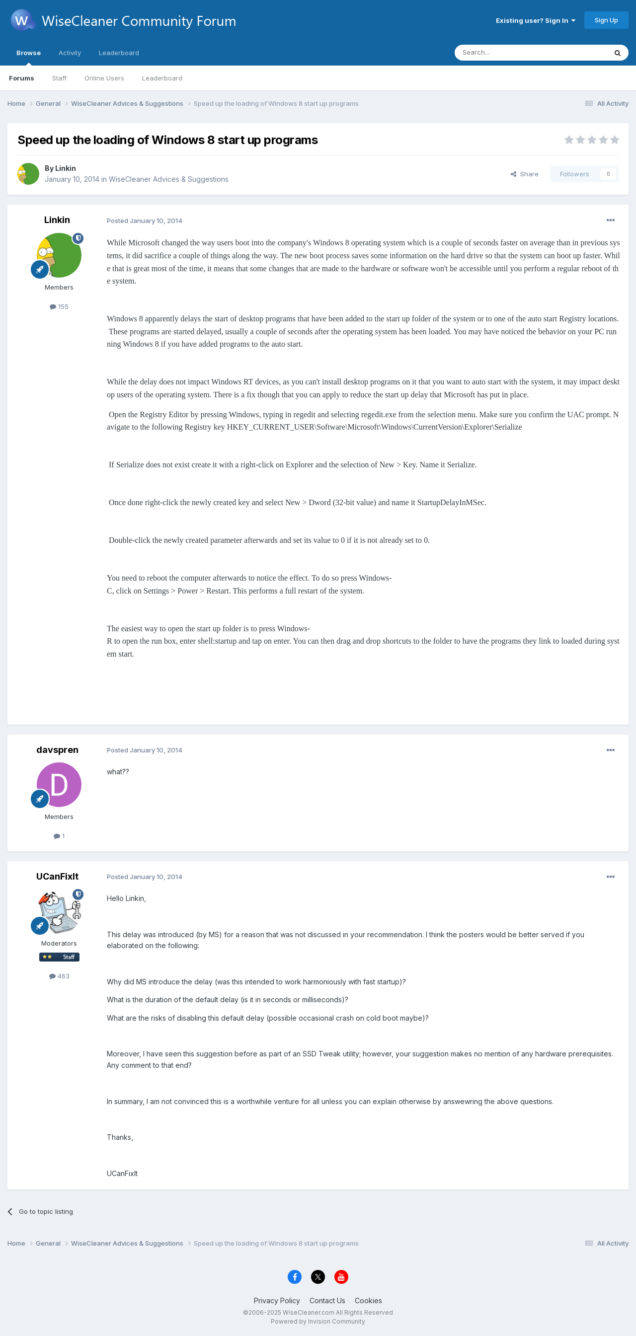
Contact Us (327, 1300)
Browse (28, 57)
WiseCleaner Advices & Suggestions (169, 179)
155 (59, 306)
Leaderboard (162, 78)
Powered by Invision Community (318, 1321)
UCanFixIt (57, 876)
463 (59, 976)
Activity (70, 53)
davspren (57, 749)
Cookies (368, 1300)
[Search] (505, 53)
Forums (21, 78)
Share (525, 174)
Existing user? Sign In (535, 20)
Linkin (65, 168)
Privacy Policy (277, 1300)
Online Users (104, 78)
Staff (59, 78)
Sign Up (606, 20)
